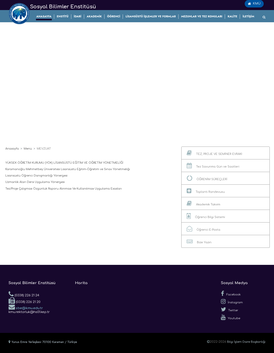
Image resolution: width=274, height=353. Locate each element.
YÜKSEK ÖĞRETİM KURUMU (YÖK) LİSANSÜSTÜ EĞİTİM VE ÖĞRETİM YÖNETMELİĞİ (64, 162)
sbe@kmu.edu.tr (26, 307)
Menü (28, 148)
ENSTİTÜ (62, 16)
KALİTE (232, 16)
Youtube (230, 317)
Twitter (229, 309)
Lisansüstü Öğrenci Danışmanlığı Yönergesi (36, 175)
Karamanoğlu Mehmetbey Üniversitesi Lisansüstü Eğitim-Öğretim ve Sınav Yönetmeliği (67, 169)
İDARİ (77, 16)
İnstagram (232, 301)
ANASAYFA (44, 16)
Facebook (231, 293)
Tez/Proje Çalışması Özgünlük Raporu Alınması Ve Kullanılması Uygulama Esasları (63, 188)
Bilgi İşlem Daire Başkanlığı (246, 341)
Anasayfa (12, 148)
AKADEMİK (94, 16)
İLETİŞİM (248, 16)
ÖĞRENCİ (113, 16)
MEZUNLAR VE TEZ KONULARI (201, 16)
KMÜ (254, 3)
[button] (225, 153)
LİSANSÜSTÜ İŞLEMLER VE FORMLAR (150, 16)
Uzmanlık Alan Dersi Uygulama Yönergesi (35, 182)
